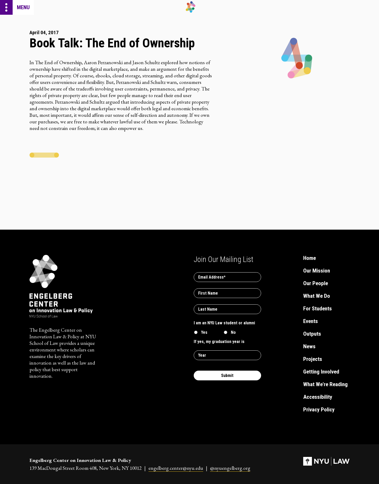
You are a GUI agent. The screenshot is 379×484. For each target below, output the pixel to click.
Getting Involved (321, 372)
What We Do (316, 296)
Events (310, 321)
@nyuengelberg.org (230, 468)
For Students (317, 308)
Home (309, 258)
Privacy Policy (319, 409)
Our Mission (316, 271)
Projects (312, 359)
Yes (204, 332)
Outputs (312, 334)
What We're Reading (325, 384)
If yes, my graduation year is (219, 341)
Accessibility (317, 397)
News (309, 346)
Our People (315, 283)
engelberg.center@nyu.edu (175, 468)
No (233, 332)
